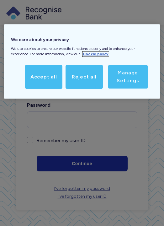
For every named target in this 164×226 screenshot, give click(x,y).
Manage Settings (128, 77)
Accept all (43, 77)
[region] (82, 61)
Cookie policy (95, 54)
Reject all (84, 77)
